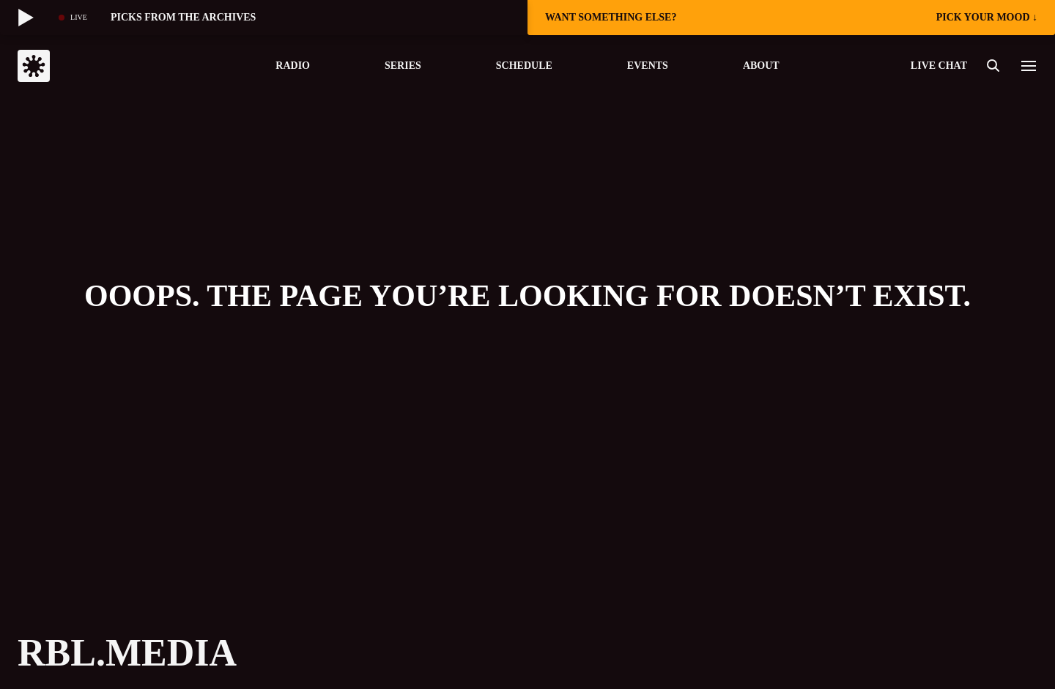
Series (403, 65)
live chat (939, 65)
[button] (1028, 65)
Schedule (524, 65)
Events (647, 65)
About (761, 65)
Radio (292, 65)
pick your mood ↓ (986, 17)
